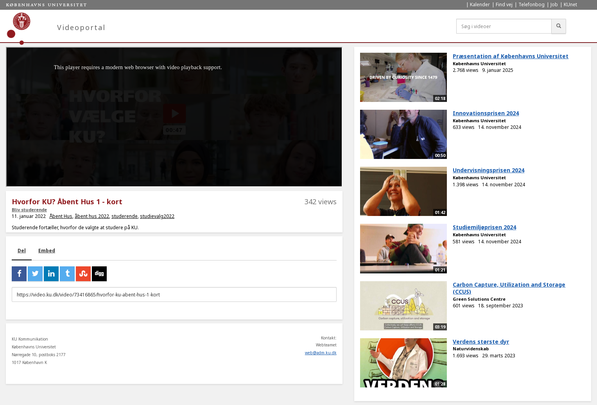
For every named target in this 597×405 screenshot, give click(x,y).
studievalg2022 (157, 216)
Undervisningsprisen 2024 (488, 170)
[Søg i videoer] (504, 26)
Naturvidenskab (471, 348)
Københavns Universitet (479, 63)
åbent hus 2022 (92, 216)
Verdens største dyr (481, 341)
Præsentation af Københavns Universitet (510, 56)
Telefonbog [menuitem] (531, 4)
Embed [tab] (46, 250)
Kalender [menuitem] (480, 4)
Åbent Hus (60, 216)
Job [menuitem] (554, 4)
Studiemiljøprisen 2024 (484, 227)
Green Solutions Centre (479, 299)
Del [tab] (22, 250)
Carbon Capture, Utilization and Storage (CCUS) (509, 288)
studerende (124, 216)
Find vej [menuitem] (504, 4)
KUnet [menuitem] (570, 4)
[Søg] (558, 26)
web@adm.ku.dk (321, 352)
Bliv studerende (29, 209)
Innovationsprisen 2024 (486, 113)
